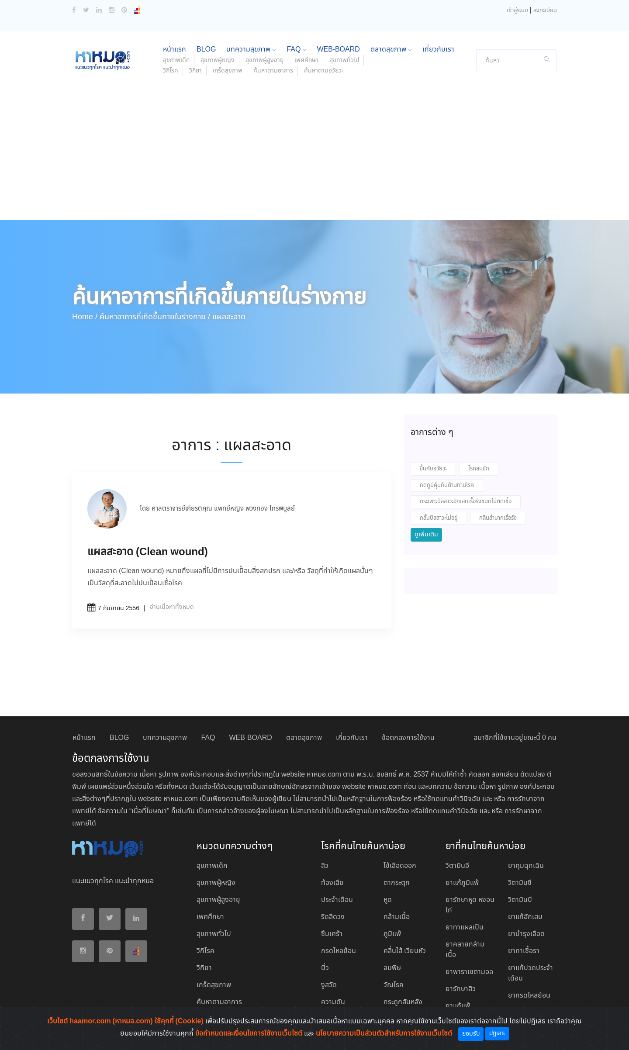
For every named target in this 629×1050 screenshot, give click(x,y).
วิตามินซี (520, 883)
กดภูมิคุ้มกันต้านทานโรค (447, 485)
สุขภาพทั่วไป (344, 60)
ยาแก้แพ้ (458, 1006)
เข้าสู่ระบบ (517, 11)
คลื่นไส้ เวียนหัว (405, 951)
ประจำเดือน (337, 900)
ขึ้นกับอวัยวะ (433, 469)
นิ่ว (325, 968)
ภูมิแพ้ (392, 934)
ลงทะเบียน (545, 11)
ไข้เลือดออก (400, 866)
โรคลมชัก (478, 469)
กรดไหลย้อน (338, 951)
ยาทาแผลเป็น (465, 927)
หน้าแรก (174, 50)
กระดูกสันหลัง (403, 1002)
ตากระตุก (397, 883)
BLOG (206, 50)
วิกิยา (195, 70)
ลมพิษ (392, 968)
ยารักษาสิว (461, 989)
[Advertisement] (314, 154)
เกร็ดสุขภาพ (227, 70)
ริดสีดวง (333, 917)
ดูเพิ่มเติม (426, 534)
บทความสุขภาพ (251, 50)
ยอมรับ (471, 1033)
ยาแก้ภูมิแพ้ (462, 883)
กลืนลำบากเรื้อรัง (498, 518)
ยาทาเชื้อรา (523, 951)
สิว (324, 866)
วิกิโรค (170, 70)
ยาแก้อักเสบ (525, 917)
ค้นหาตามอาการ (273, 70)
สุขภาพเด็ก (176, 60)
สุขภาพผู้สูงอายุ (264, 60)
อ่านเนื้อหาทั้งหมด (172, 607)
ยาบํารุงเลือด (526, 934)
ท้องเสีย (332, 883)
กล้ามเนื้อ (397, 917)
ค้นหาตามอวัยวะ (324, 70)
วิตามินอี (457, 866)
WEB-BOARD (338, 50)
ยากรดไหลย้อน (529, 996)
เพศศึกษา (306, 60)
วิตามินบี (520, 900)
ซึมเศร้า (331, 934)
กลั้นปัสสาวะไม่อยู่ (439, 518)
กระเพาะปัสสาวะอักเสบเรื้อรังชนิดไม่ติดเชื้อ (465, 501)
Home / (84, 317)
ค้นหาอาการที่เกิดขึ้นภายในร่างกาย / (155, 317)
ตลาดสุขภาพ (391, 50)
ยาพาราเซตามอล (469, 972)
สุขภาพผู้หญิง (217, 60)
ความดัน (333, 1002)
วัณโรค (394, 985)
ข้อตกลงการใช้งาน (408, 738)
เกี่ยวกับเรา (438, 50)
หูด (388, 900)
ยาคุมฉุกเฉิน (526, 866)
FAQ (296, 50)
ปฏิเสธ (497, 1033)
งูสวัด (329, 985)
